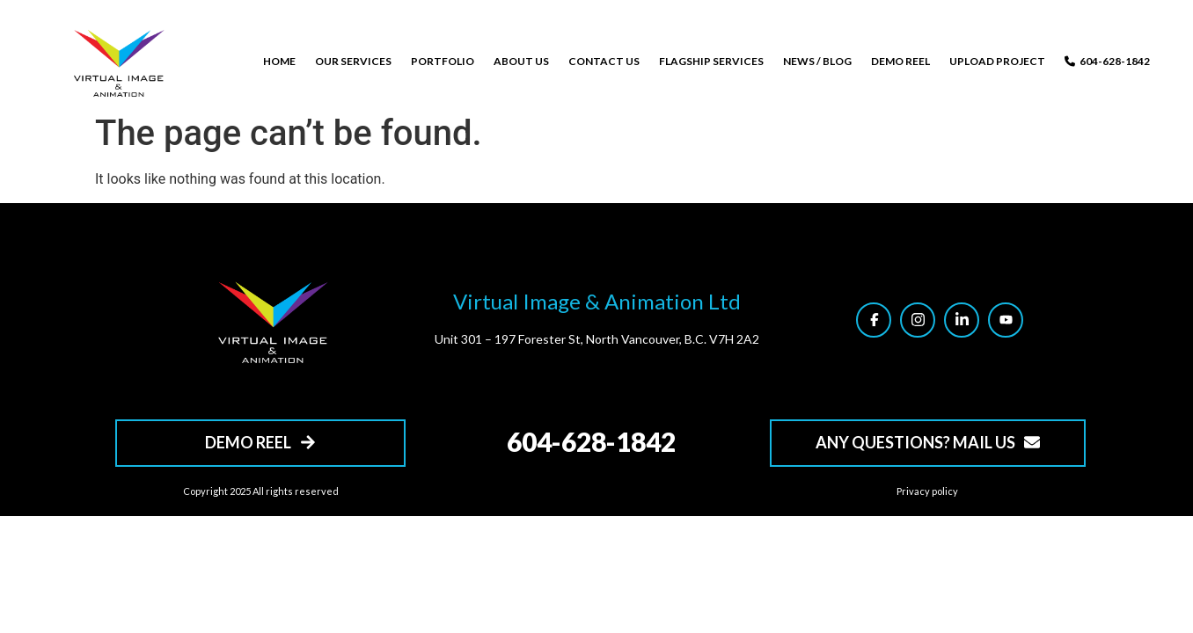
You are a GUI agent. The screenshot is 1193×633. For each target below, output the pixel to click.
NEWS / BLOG (817, 61)
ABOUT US (521, 61)
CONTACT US (604, 61)
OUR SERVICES (353, 61)
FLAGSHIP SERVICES (711, 61)
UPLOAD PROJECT (997, 61)
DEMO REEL (900, 61)
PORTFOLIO (442, 61)
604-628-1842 (1107, 61)
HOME (279, 61)
